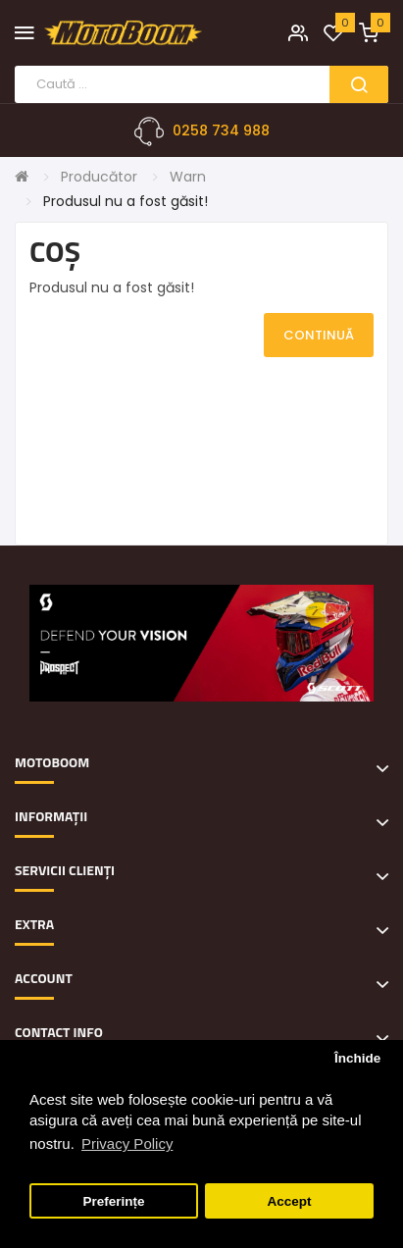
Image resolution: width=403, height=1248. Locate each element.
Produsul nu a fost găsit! (125, 201)
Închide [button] (357, 1058)
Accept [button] (289, 1201)
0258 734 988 (221, 130)
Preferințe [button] (114, 1201)
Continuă (318, 335)
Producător (99, 176)
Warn (188, 176)
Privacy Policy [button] (127, 1143)
